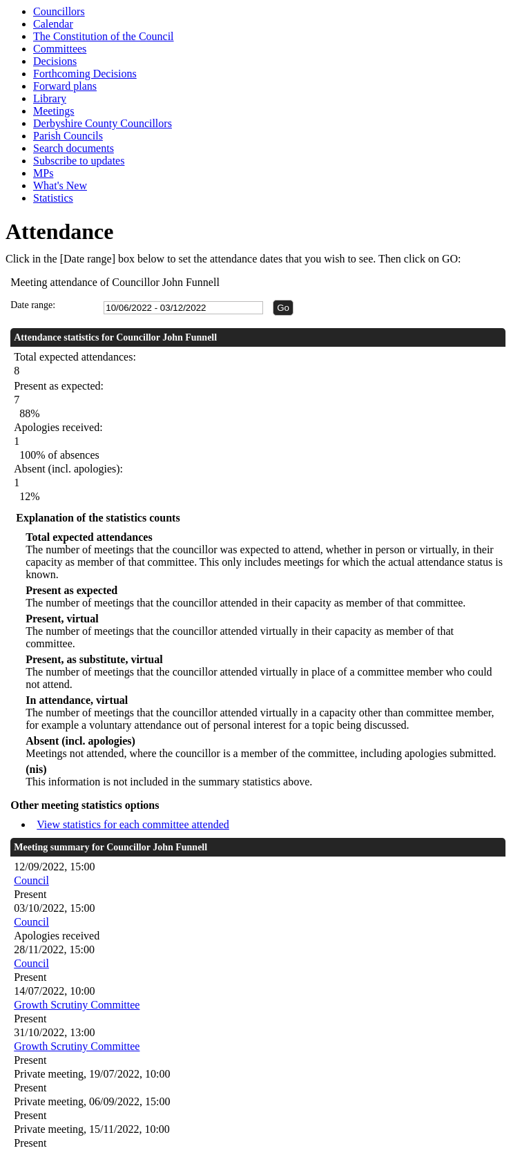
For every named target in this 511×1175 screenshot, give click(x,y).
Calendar (53, 24)
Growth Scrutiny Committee (76, 1005)
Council (31, 880)
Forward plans (65, 86)
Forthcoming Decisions (85, 73)
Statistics (53, 198)
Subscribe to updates (78, 160)
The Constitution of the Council (103, 36)
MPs (43, 173)
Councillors (59, 11)
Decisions (55, 61)
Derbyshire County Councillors (102, 123)
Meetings (54, 111)
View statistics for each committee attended (133, 824)
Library (49, 98)
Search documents (73, 148)
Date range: (32, 305)
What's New (60, 185)
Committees (59, 49)
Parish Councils (68, 136)
